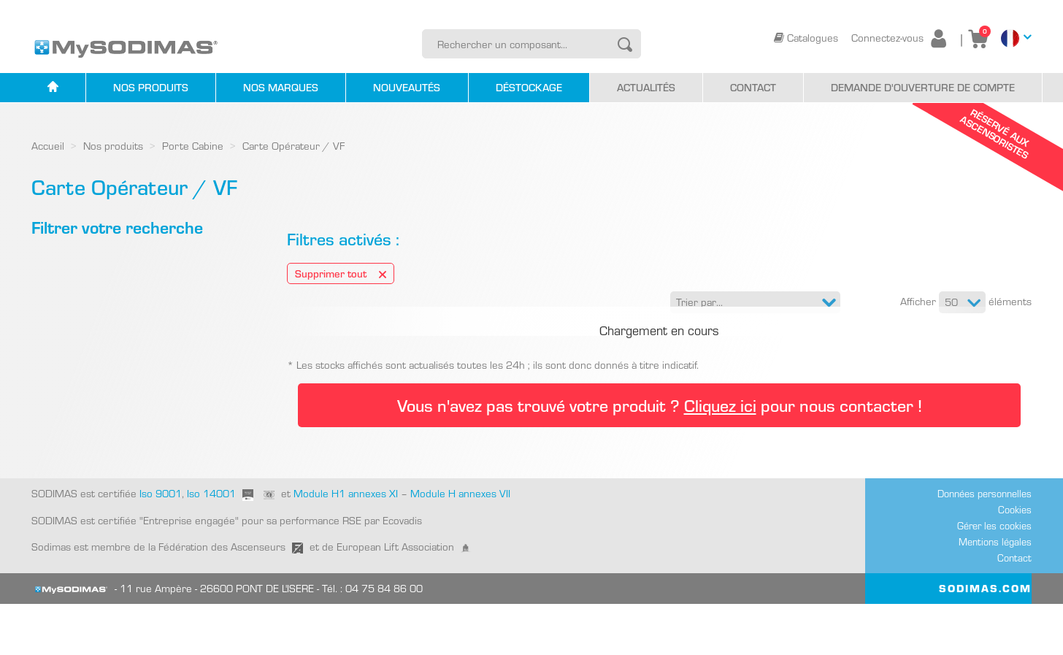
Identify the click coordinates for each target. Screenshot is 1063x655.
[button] (755, 302)
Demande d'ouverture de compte (923, 87)
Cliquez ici (720, 457)
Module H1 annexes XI (345, 545)
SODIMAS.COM (985, 639)
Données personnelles (984, 545)
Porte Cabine (192, 146)
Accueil (47, 146)
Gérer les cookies (994, 577)
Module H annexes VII (460, 545)
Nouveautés (406, 87)
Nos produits (150, 87)
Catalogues (807, 38)
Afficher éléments (966, 302)
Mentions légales (995, 593)
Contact (753, 87)
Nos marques (280, 87)
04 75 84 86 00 (384, 640)
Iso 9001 (159, 545)
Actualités (646, 87)
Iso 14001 (211, 545)
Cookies (1015, 561)
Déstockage (529, 87)
